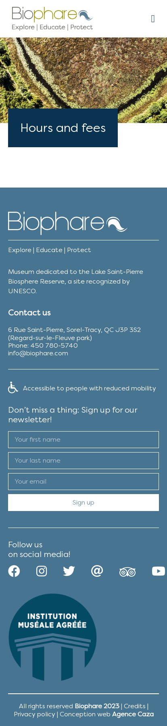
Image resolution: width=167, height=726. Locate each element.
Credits (135, 706)
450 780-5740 (54, 345)
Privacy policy (34, 714)
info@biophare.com (38, 353)
